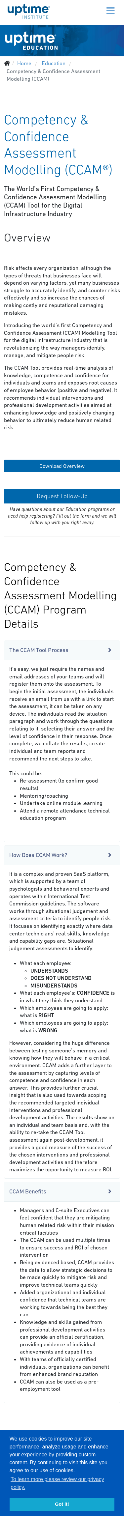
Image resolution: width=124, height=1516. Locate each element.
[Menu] (97, 6)
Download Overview (62, 466)
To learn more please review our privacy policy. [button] (57, 1483)
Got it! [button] (62, 1504)
